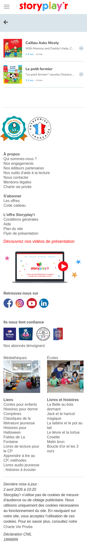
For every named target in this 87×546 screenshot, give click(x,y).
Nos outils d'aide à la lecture (26, 173)
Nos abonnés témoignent (24, 346)
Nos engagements (18, 163)
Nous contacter (16, 177)
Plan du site (13, 229)
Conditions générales (20, 219)
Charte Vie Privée (17, 527)
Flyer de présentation (20, 233)
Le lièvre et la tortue (63, 432)
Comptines (12, 414)
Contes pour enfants (20, 404)
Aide (7, 224)
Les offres (11, 201)
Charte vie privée (17, 187)
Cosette (53, 437)
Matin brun (56, 442)
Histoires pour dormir (20, 409)
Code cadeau (14, 205)
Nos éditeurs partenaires (23, 168)
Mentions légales (17, 182)
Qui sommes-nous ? (20, 159)
